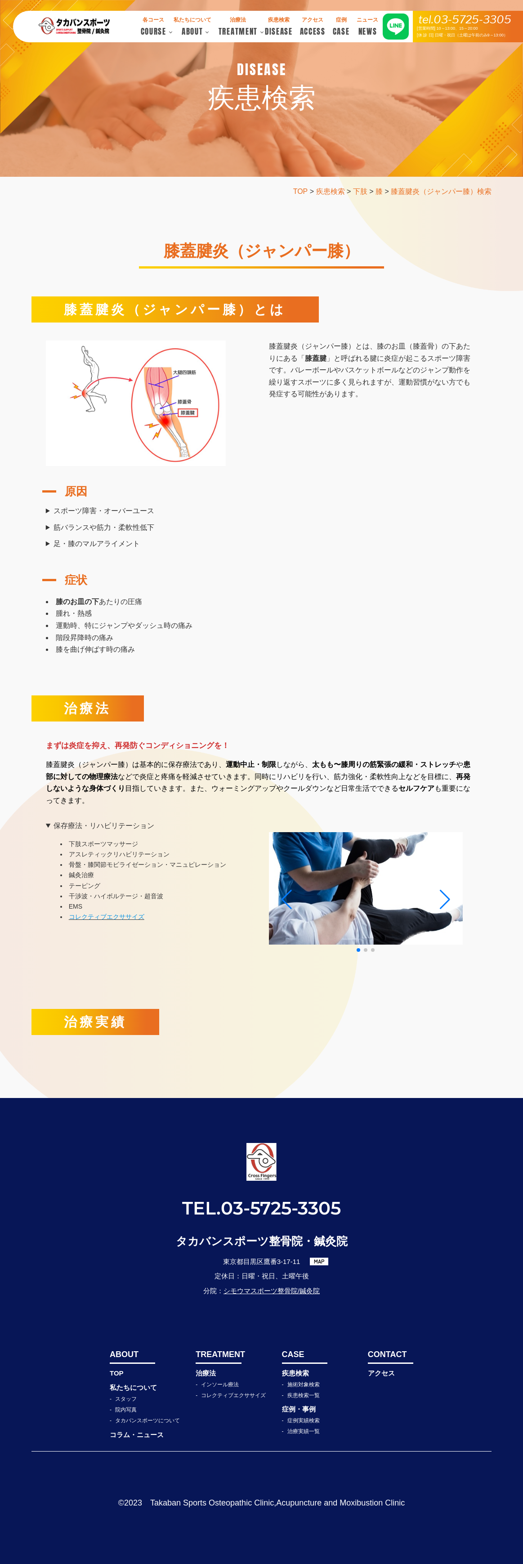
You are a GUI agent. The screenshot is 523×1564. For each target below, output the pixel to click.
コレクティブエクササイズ (233, 1395)
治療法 (206, 1373)
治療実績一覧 (303, 1431)
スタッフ (126, 1399)
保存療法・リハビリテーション (104, 825)
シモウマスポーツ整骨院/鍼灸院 (272, 1291)
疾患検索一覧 (303, 1395)
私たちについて (133, 1387)
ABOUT (124, 1354)
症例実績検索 (303, 1420)
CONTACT (387, 1354)
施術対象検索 (303, 1384)
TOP (117, 1373)
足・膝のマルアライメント (97, 543)
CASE (293, 1354)
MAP (319, 1261)
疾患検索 (295, 1373)
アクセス (381, 1373)
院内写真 (126, 1410)
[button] (358, 950)
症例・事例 (299, 1409)
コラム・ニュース (137, 1435)
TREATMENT (218, 1354)
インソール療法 (220, 1384)
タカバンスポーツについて (147, 1420)
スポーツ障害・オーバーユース (104, 511)
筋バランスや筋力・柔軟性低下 (104, 527)
